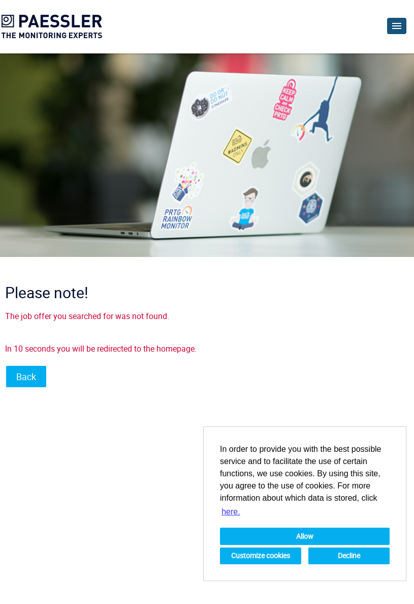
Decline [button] (349, 555)
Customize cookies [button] (260, 555)
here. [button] (230, 511)
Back (26, 376)
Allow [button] (304, 536)
